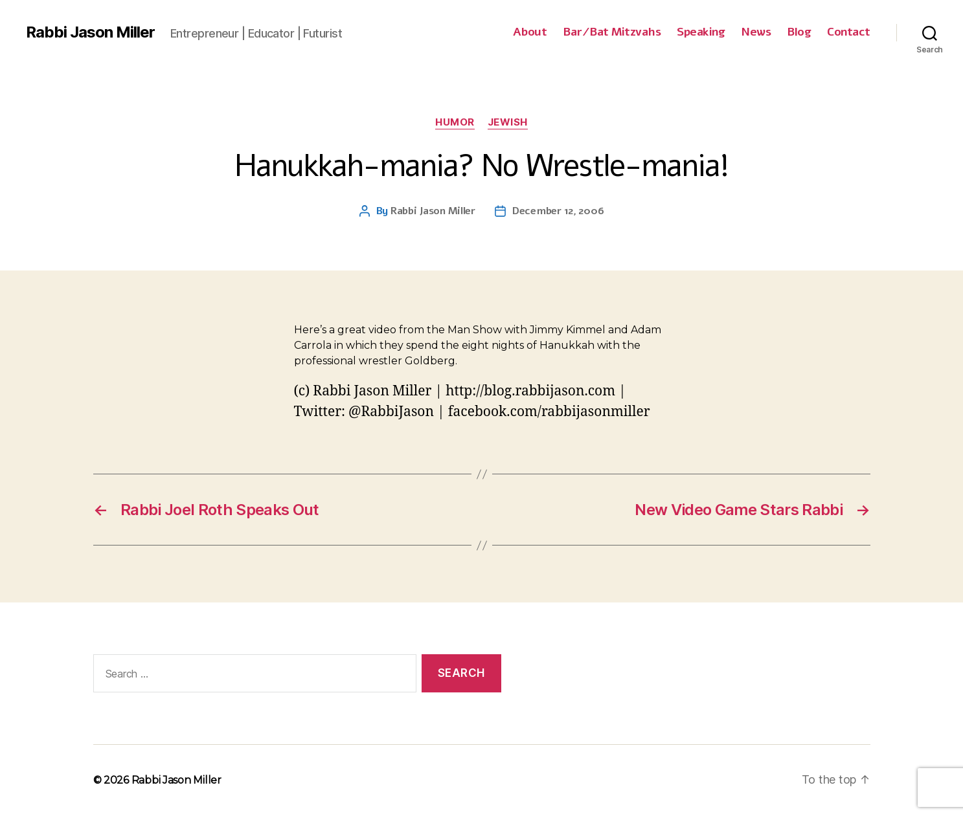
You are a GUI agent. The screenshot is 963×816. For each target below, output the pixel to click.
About (530, 32)
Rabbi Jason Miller (90, 32)
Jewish (508, 122)
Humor (455, 122)
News (756, 32)
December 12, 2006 (558, 211)
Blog (799, 32)
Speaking (701, 32)
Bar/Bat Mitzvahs (612, 32)
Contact (848, 32)
